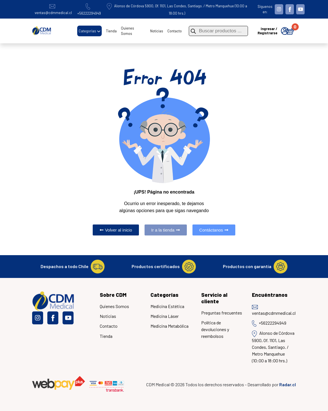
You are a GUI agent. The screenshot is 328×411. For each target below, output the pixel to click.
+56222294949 (269, 323)
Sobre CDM (113, 294)
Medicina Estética (167, 306)
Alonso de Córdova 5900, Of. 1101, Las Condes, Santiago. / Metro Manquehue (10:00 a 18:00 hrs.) (273, 346)
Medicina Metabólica (169, 326)
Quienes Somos (127, 31)
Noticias (156, 31)
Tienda (111, 31)
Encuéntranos (269, 294)
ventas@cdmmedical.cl (274, 310)
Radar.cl (287, 384)
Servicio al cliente (214, 297)
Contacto (174, 31)
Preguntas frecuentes (221, 312)
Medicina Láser (164, 316)
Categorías (87, 31)
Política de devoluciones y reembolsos (215, 329)
